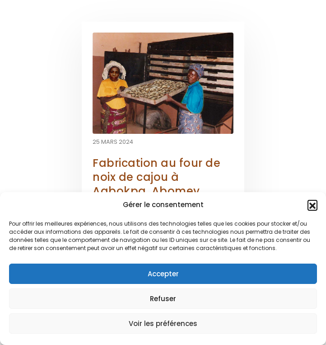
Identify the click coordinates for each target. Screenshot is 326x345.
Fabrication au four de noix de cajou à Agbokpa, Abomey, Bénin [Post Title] (156, 184)
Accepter (163, 274)
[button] (312, 204)
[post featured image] (163, 83)
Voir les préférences (163, 323)
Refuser (163, 298)
